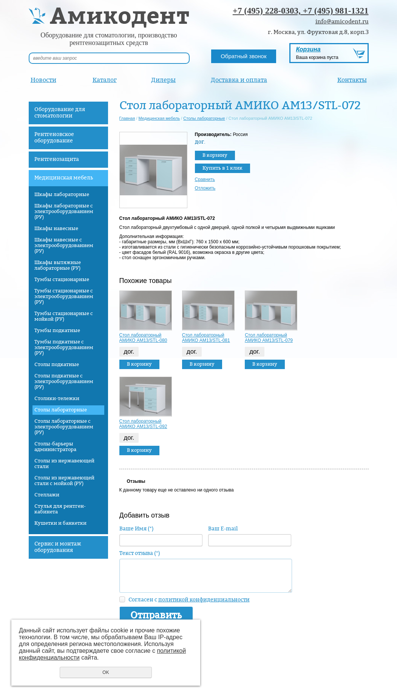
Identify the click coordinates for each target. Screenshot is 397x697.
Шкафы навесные (56, 229)
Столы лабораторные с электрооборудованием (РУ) (63, 427)
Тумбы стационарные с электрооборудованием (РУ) (63, 296)
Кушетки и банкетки (60, 523)
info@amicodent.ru (342, 21)
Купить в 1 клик (222, 168)
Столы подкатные (56, 365)
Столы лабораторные (60, 410)
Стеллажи (46, 495)
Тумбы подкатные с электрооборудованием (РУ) (63, 347)
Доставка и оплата (239, 79)
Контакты (352, 79)
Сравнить (205, 179)
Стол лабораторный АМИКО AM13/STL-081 (206, 337)
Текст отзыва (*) (139, 553)
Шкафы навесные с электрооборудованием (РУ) (63, 245)
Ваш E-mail (223, 528)
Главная (127, 118)
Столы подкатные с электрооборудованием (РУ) (63, 381)
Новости (43, 79)
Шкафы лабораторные (61, 195)
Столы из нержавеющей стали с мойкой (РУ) (64, 481)
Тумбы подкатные (57, 331)
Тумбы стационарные (61, 280)
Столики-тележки (56, 399)
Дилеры (163, 79)
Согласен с (189, 600)
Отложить (205, 188)
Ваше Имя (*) (136, 528)
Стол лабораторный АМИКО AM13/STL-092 (143, 424)
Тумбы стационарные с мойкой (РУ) (63, 316)
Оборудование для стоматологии (59, 112)
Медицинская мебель (63, 178)
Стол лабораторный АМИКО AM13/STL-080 (143, 337)
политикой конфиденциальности (204, 600)
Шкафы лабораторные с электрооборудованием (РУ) (63, 211)
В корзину (214, 155)
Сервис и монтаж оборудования (57, 547)
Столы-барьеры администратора (55, 447)
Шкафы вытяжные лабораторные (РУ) (57, 265)
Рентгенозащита (56, 159)
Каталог (105, 79)
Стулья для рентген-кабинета (60, 509)
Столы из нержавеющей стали (64, 464)
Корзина (308, 49)
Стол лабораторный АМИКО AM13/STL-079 (269, 337)
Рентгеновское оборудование (54, 137)
